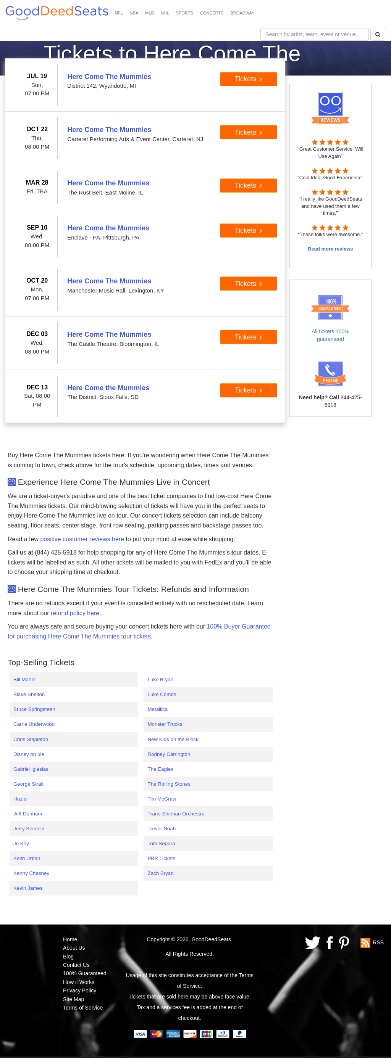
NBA (134, 13)
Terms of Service (83, 1008)
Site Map (73, 999)
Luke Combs (161, 694)
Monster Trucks (164, 724)
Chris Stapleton (30, 739)
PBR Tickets (161, 858)
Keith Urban (26, 858)
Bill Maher (24, 679)
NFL (119, 13)
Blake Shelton (29, 694)
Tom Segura (161, 843)
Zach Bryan (160, 873)
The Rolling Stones (169, 784)
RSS (378, 942)
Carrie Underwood (34, 724)
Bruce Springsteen (34, 709)
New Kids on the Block (172, 739)
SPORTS (184, 13)
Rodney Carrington (168, 754)
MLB (149, 13)
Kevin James (27, 888)
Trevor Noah (161, 828)
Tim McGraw (161, 799)
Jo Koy (21, 843)
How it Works (78, 982)
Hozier (20, 799)
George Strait (28, 784)
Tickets (249, 79)
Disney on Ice (28, 754)
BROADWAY (242, 13)
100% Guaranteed (85, 973)
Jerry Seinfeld (29, 828)
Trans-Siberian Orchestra (175, 814)
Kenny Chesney (31, 873)
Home (70, 939)
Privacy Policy (79, 990)
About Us (74, 948)
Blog (68, 956)
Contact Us (76, 965)
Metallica (157, 709)
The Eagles (160, 769)
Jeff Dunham (27, 814)
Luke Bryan (160, 679)
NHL (165, 13)
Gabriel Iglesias (30, 769)
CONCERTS (212, 13)
